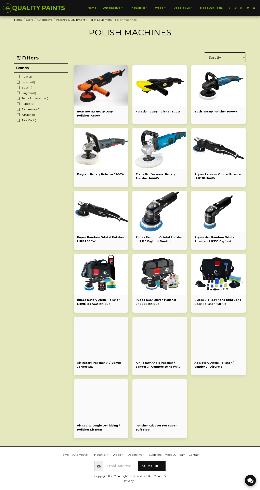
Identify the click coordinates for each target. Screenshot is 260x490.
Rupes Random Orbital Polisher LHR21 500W (100, 239)
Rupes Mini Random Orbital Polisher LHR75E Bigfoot (214, 239)
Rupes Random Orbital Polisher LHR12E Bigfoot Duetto (159, 239)
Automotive (45, 19)
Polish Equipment (100, 19)
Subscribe (152, 466)
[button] (229, 8)
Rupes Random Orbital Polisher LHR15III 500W (218, 176)
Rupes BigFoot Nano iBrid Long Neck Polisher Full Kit (218, 301)
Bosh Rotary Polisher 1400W (215, 111)
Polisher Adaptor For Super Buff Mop (156, 427)
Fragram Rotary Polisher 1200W (100, 174)
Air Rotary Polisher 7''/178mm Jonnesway (99, 364)
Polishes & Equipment (70, 19)
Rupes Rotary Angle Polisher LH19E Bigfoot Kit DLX (98, 301)
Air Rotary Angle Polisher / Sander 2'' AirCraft (214, 364)
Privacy (129, 480)
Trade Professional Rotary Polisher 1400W (155, 176)
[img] (101, 148)
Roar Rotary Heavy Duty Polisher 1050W (95, 113)
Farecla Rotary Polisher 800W (158, 111)
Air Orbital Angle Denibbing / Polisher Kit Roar (98, 427)
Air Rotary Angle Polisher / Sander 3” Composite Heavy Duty (157, 365)
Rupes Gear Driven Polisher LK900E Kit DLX (156, 301)
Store (30, 19)
